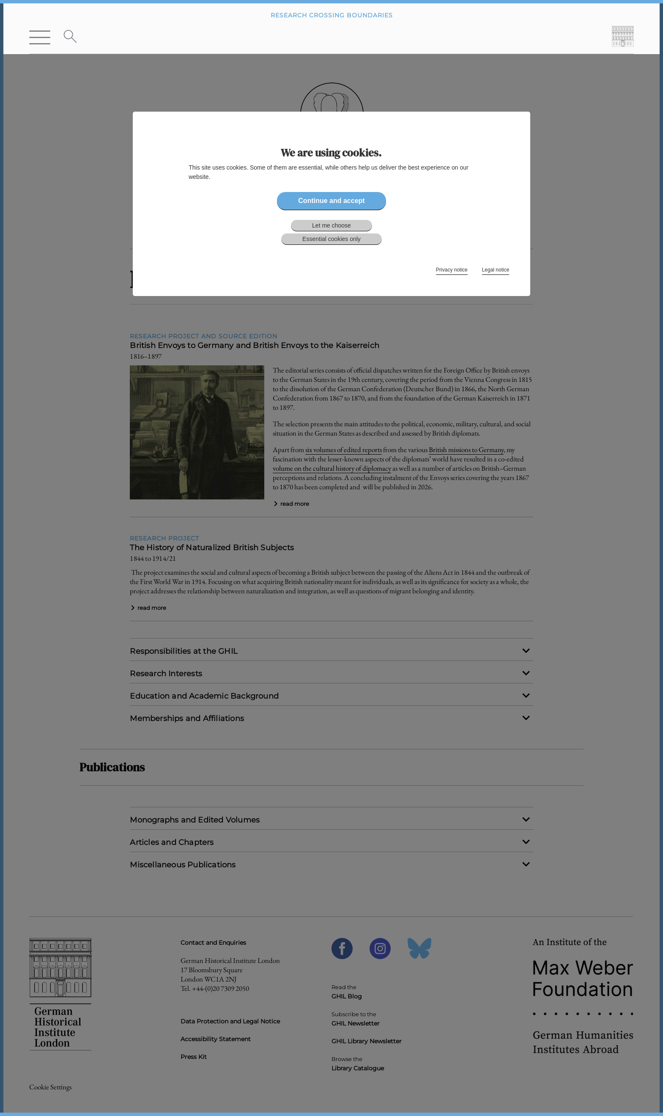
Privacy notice (452, 270)
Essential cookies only (331, 239)
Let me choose (331, 225)
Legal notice (496, 270)
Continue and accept (331, 200)
